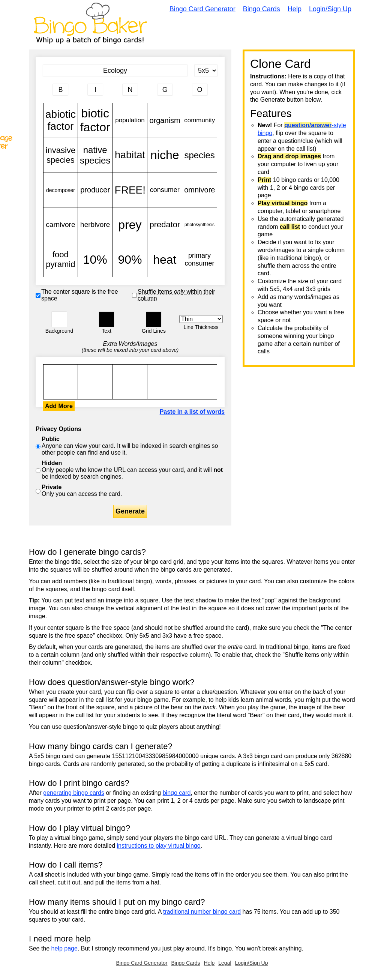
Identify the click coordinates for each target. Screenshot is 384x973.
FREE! (130, 190)
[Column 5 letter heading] (199, 89)
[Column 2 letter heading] (95, 89)
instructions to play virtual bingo (158, 845)
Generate (130, 511)
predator (164, 224)
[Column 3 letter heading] (130, 89)
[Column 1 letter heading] (60, 89)
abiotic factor (61, 120)
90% (130, 259)
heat (164, 259)
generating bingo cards (73, 793)
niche (164, 155)
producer (95, 190)
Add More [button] (59, 406)
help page (64, 948)
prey (130, 224)
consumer (164, 190)
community (199, 120)
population (130, 120)
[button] (59, 319)
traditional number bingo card (202, 911)
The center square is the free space (79, 295)
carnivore (61, 224)
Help (295, 9)
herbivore (95, 224)
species (199, 155)
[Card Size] (206, 71)
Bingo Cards (261, 9)
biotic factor (95, 120)
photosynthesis (199, 224)
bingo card (177, 793)
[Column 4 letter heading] (165, 89)
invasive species (61, 155)
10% (95, 259)
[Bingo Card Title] (115, 71)
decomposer (61, 190)
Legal (224, 962)
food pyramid (61, 259)
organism (164, 120)
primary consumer (199, 259)
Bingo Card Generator (203, 9)
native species (95, 155)
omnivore (199, 190)
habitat (130, 155)
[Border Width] (201, 319)
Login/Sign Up (330, 9)
